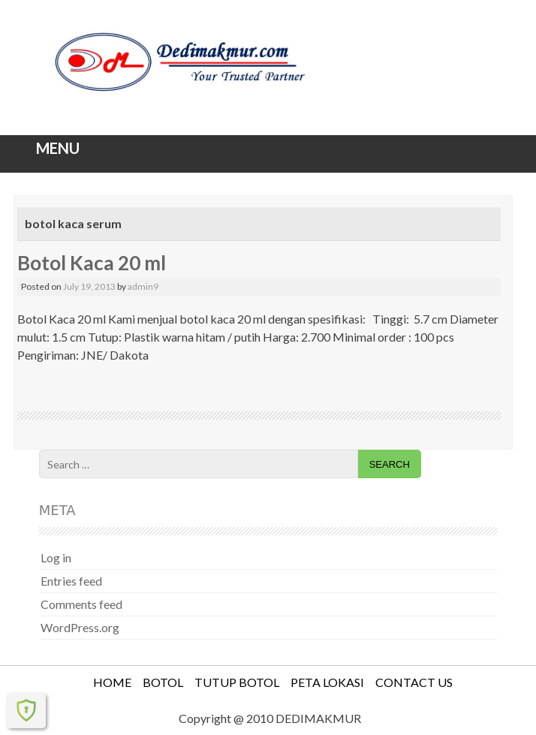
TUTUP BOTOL (236, 682)
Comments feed (81, 604)
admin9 (143, 286)
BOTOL (163, 682)
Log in (56, 557)
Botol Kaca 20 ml (91, 263)
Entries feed (71, 581)
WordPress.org (80, 627)
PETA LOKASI (327, 682)
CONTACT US (414, 682)
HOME (112, 682)
